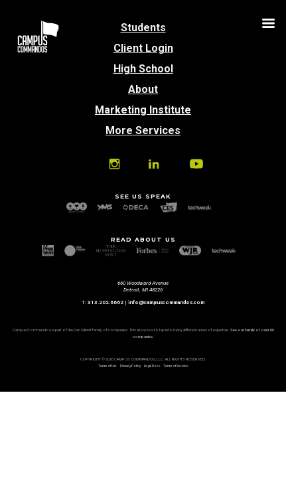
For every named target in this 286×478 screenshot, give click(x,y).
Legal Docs (152, 366)
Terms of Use (107, 366)
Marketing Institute (143, 110)
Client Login (143, 48)
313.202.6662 (105, 302)
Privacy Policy (130, 366)
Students (143, 27)
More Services (143, 130)
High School (143, 68)
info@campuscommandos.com (166, 302)
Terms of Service (175, 366)
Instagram (114, 164)
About (143, 89)
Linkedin (153, 164)
